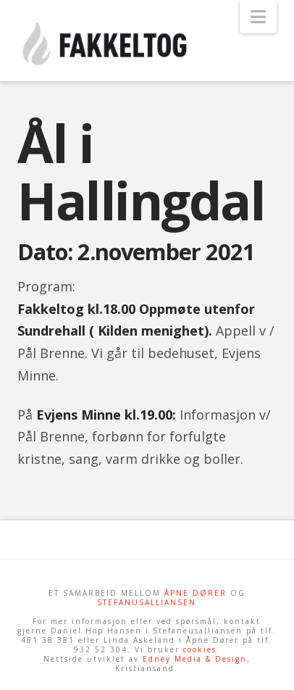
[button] (258, 16)
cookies (200, 649)
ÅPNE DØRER (195, 593)
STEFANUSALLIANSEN (146, 602)
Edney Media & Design (195, 659)
